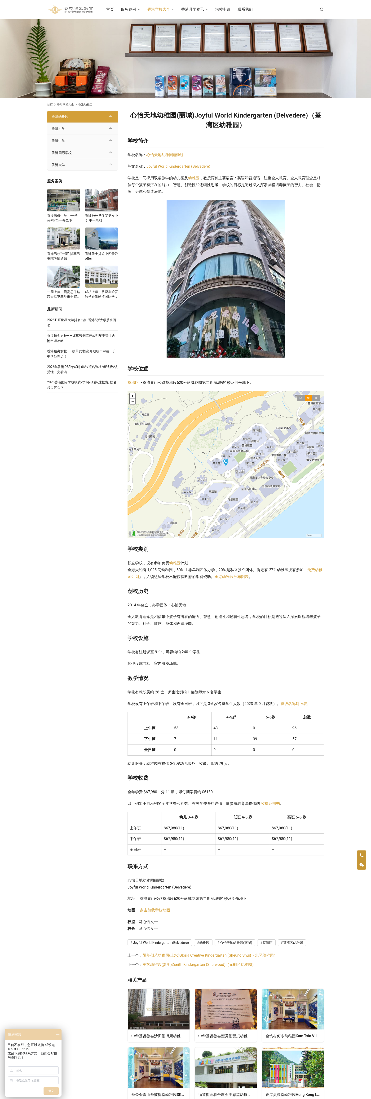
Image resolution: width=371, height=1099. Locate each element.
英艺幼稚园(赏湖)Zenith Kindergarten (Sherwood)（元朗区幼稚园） (199, 964)
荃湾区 (133, 382)
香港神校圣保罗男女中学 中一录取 (101, 218)
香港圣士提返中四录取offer (101, 256)
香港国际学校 (62, 153)
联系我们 (247, 9)
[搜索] (322, 9)
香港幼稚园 (60, 116)
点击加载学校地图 (155, 910)
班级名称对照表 (294, 703)
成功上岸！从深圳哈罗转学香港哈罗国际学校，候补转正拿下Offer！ (101, 294)
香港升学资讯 (194, 9)
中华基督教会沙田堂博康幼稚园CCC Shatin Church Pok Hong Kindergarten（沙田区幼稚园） (161, 1035)
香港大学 (58, 165)
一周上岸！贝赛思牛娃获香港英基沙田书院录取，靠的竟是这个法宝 (63, 294)
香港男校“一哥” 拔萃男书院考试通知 (63, 256)
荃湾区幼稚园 (293, 943)
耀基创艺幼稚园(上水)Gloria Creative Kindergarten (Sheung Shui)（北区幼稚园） (210, 955)
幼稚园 (193, 178)
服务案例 (130, 9)
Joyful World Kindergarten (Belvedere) (178, 166)
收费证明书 (270, 803)
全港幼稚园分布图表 (232, 576)
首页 (112, 9)
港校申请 (224, 9)
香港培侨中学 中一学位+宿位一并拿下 (62, 218)
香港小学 (58, 129)
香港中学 (58, 141)
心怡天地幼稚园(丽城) (164, 155)
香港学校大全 (160, 9)
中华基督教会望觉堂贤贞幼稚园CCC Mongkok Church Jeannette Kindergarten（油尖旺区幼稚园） (227, 1035)
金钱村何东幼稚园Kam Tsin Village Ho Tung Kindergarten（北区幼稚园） (295, 1035)
